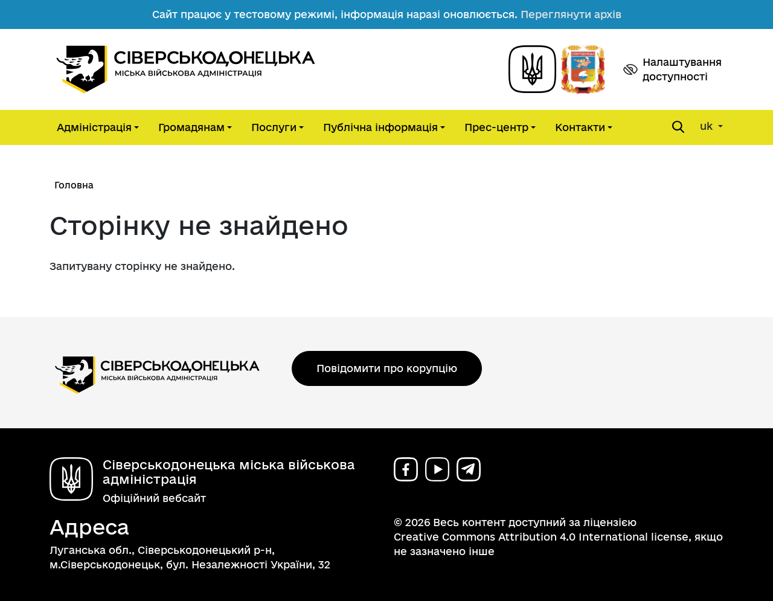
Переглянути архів (571, 14)
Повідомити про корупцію (386, 368)
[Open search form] (678, 127)
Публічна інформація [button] (380, 127)
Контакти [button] (580, 127)
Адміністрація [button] (94, 127)
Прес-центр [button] (496, 127)
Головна (74, 185)
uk (708, 126)
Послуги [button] (274, 127)
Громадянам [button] (191, 127)
